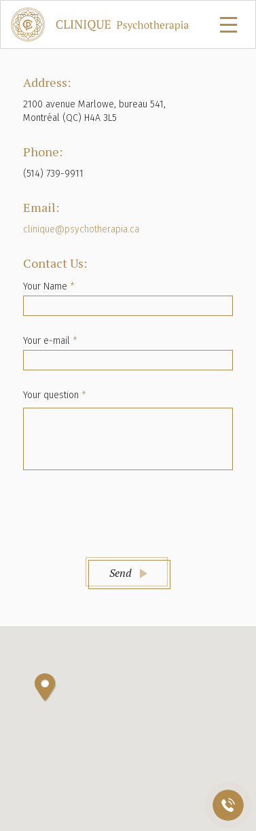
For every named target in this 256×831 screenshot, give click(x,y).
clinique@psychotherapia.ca (81, 229)
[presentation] (128, 511)
